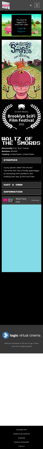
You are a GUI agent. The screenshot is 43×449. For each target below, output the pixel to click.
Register (21, 31)
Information (13, 192)
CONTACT (21, 446)
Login (20, 28)
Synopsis (10, 160)
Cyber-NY (14, 346)
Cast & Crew (13, 185)
